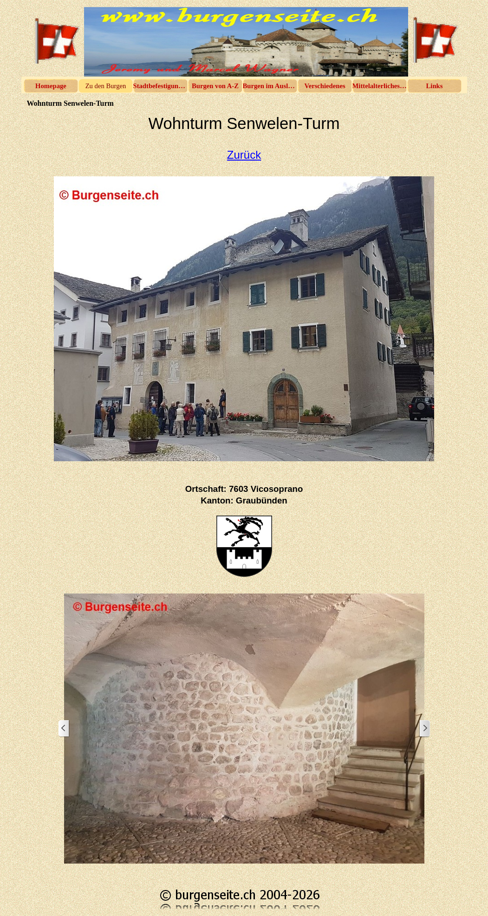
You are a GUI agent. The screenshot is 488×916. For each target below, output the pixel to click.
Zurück (244, 154)
